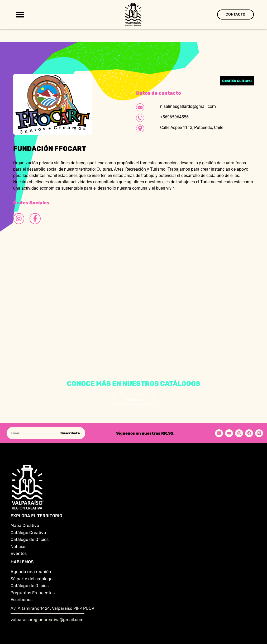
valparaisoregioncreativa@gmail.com (47, 619)
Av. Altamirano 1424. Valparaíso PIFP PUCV (52, 608)
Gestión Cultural (237, 81)
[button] (20, 14)
